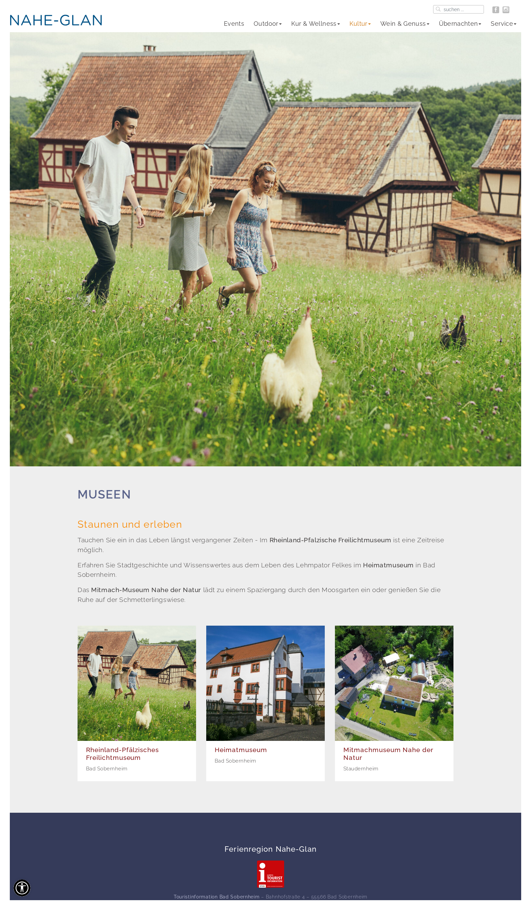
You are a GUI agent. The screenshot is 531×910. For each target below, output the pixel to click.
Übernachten (460, 23)
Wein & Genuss (404, 23)
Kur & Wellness (315, 23)
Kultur (360, 23)
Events (234, 23)
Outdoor (268, 23)
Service (503, 23)
